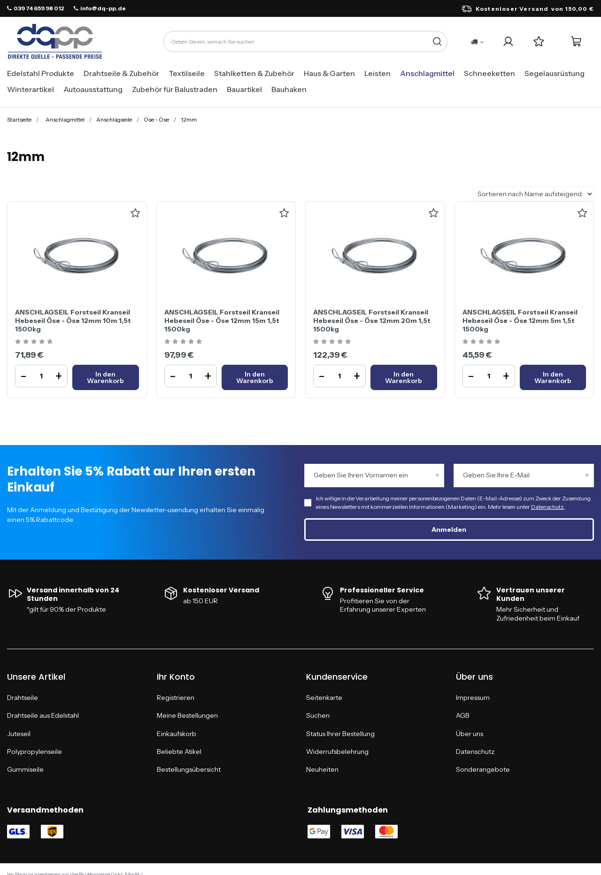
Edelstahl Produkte (40, 73)
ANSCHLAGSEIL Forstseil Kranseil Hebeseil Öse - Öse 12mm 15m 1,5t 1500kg (221, 320)
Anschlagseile (114, 119)
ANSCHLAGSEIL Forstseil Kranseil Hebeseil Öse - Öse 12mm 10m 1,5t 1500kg (73, 320)
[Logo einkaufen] (55, 42)
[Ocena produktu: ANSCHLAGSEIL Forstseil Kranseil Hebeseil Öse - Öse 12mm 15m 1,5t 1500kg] (184, 342)
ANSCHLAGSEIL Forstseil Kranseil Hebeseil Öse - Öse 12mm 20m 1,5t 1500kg (372, 320)
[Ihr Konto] (508, 41)
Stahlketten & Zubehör (254, 73)
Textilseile (187, 73)
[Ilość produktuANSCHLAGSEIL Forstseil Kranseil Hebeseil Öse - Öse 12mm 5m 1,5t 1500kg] (489, 376)
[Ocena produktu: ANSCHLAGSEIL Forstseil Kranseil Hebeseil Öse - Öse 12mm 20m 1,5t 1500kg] (333, 342)
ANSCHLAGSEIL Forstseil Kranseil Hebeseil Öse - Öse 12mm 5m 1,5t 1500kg (520, 320)
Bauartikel (244, 89)
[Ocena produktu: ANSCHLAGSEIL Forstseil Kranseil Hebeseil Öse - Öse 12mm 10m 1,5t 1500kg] (35, 342)
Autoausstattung (93, 89)
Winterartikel (30, 89)
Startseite (19, 119)
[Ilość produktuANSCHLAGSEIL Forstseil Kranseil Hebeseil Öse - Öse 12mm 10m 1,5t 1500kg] (41, 376)
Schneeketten (489, 73)
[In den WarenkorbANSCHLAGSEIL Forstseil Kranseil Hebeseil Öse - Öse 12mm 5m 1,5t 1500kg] (553, 377)
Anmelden (448, 529)
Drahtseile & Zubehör (121, 73)
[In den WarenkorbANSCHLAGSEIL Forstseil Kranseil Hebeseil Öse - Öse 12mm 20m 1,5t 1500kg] (403, 377)
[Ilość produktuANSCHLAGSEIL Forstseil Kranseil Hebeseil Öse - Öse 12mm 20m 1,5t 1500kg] (339, 376)
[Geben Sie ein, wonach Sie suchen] (305, 41)
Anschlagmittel (427, 73)
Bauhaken (289, 89)
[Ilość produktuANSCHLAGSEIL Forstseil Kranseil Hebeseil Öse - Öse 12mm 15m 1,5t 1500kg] (191, 376)
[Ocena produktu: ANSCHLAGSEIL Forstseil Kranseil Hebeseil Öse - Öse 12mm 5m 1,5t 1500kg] (482, 342)
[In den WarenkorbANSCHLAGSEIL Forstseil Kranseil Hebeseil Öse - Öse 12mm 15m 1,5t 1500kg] (255, 377)
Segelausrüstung (554, 73)
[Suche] (436, 41)
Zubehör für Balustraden (174, 89)
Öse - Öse (156, 119)
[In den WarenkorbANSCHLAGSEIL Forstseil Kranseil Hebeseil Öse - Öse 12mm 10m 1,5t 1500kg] (105, 377)
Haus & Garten (329, 73)
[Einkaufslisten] (539, 41)
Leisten (377, 73)
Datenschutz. (548, 506)
